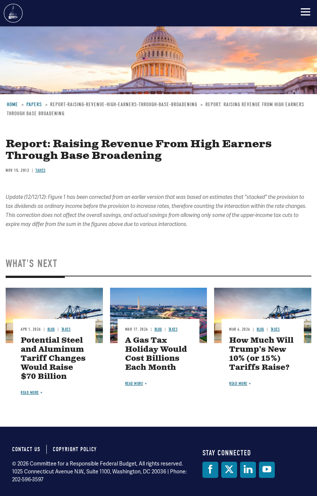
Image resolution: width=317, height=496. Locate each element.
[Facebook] (210, 470)
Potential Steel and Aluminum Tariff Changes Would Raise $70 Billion (53, 359)
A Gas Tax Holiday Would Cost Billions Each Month (156, 354)
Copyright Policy (75, 449)
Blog (51, 329)
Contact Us (26, 449)
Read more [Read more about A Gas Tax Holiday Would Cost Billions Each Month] (134, 383)
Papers (34, 104)
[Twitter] (229, 470)
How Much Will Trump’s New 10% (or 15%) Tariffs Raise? (261, 354)
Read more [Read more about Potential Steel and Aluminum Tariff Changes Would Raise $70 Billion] (30, 392)
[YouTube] (267, 470)
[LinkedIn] (248, 470)
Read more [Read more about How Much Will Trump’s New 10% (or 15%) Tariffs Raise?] (238, 383)
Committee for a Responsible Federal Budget (13, 13)
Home (12, 104)
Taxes (40, 170)
